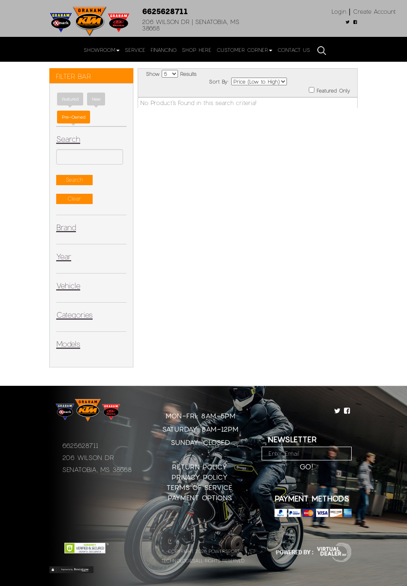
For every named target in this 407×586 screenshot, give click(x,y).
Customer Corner (244, 50)
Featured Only (329, 90)
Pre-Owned (73, 117)
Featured (70, 99)
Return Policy (199, 467)
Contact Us (293, 50)
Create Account (374, 11)
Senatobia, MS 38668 (97, 469)
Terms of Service (199, 487)
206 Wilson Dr (88, 457)
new (96, 99)
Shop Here (196, 50)
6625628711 (165, 11)
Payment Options (200, 497)
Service (135, 50)
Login (339, 11)
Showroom (102, 50)
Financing (164, 50)
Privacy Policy (200, 477)
